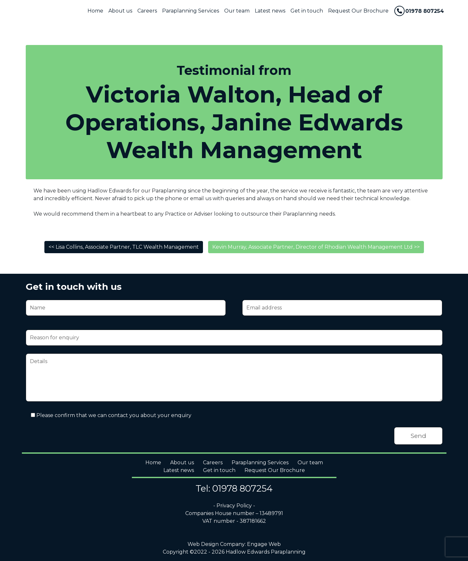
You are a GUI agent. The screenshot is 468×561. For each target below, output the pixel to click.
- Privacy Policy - (234, 506)
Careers (147, 11)
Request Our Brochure (358, 11)
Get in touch (306, 11)
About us (120, 11)
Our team (237, 11)
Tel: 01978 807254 (234, 488)
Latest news (270, 11)
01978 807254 (419, 11)
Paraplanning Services (190, 11)
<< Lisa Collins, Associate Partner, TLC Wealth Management (124, 247)
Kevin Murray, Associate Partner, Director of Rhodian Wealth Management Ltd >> (316, 247)
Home (95, 11)
